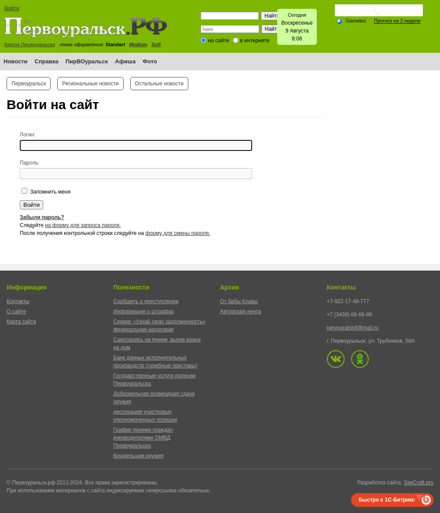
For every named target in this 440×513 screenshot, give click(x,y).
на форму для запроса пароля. (83, 225)
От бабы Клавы (239, 301)
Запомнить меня (49, 192)
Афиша (125, 61)
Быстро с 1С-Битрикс (387, 500)
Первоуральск (28, 84)
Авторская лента (240, 311)
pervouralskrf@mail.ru (353, 328)
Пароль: (30, 163)
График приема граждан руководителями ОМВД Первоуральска (143, 438)
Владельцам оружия (139, 456)
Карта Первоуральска (29, 44)
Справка (47, 61)
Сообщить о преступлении (146, 301)
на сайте (218, 40)
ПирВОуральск (87, 61)
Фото (150, 61)
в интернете (254, 40)
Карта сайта (21, 322)
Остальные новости (159, 84)
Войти (11, 8)
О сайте (16, 311)
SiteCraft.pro (418, 483)
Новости (16, 61)
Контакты (18, 301)
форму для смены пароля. (177, 233)
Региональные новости (90, 84)
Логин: (28, 135)
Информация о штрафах (144, 311)
